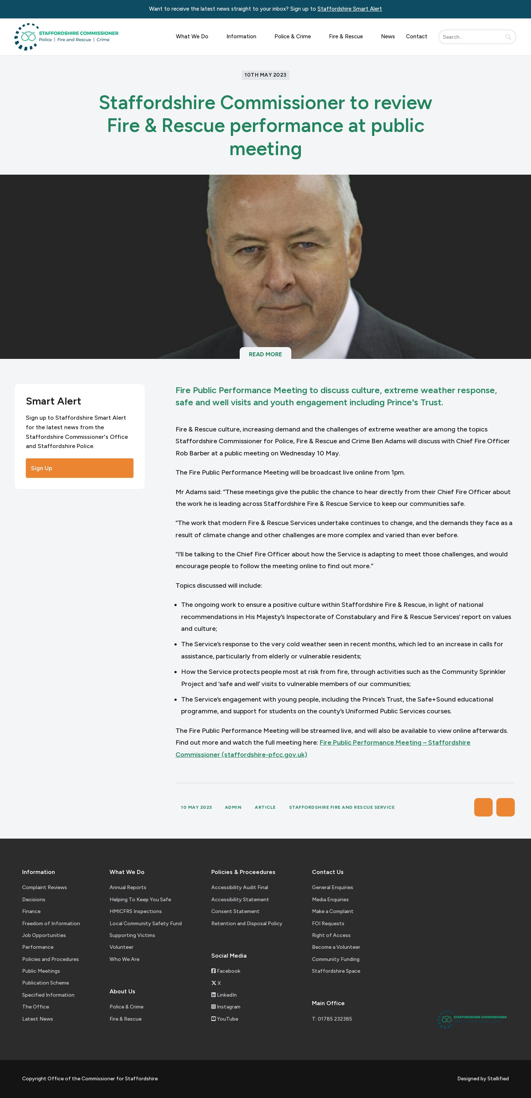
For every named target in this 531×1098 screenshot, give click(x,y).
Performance (37, 947)
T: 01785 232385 (332, 1019)
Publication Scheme (45, 983)
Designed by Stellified (483, 1079)
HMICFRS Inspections (136, 911)
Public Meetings (41, 971)
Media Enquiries (330, 899)
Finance (31, 911)
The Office (35, 1007)
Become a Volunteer (336, 947)
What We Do (195, 36)
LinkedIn (224, 995)
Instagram (225, 1007)
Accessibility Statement (240, 899)
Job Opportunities (44, 935)
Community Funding (336, 959)
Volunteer (121, 947)
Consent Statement (235, 911)
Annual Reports (128, 887)
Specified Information (48, 995)
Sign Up (79, 468)
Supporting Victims (132, 935)
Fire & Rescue (349, 36)
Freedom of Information (51, 923)
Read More (265, 358)
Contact (416, 36)
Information (244, 36)
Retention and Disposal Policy (246, 923)
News (388, 36)
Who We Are (124, 959)
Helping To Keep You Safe (140, 899)
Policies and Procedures (50, 959)
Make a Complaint (333, 911)
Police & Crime (296, 36)
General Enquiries (332, 887)
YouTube (224, 1019)
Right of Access (331, 935)
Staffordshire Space (336, 971)
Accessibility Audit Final (239, 887)
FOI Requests (328, 923)
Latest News (37, 1019)
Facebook (225, 971)
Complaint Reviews (44, 887)
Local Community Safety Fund (146, 923)
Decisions (33, 899)
